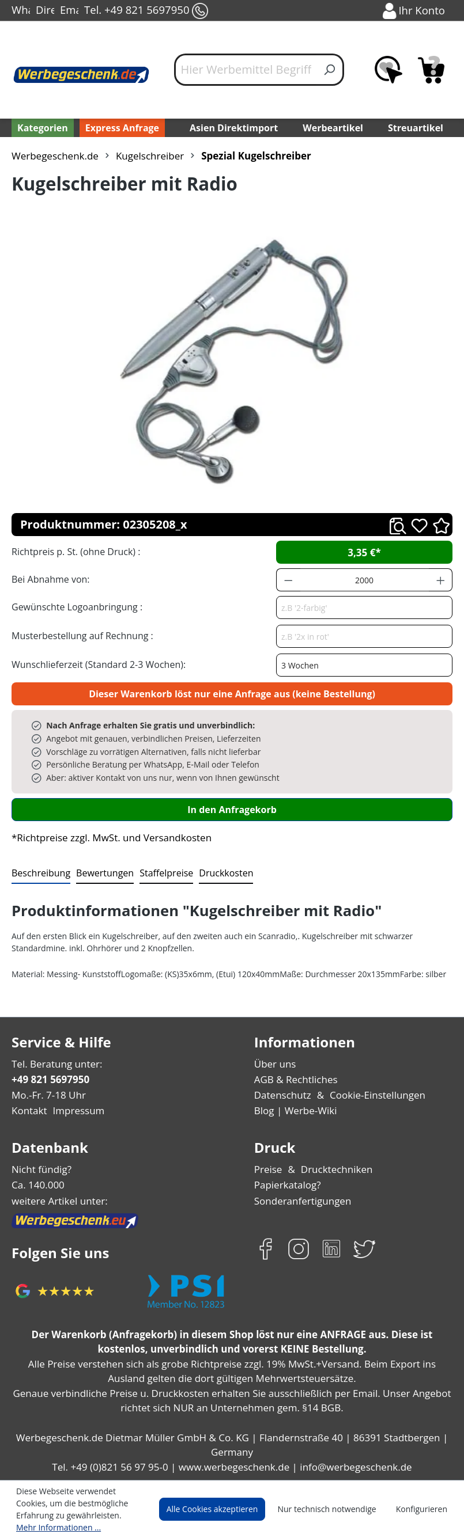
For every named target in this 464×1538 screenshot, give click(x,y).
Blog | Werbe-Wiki (293, 1110)
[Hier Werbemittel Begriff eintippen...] (245, 70)
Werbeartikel (333, 127)
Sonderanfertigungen (300, 1201)
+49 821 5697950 (50, 1079)
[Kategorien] (41, 128)
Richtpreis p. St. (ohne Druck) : (75, 551)
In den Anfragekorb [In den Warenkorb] (232, 809)
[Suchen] (330, 70)
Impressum (75, 1110)
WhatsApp (21, 11)
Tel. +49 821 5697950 (145, 11)
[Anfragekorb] (431, 69)
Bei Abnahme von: (49, 579)
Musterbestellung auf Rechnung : (79, 635)
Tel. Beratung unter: (54, 1064)
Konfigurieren (423, 1509)
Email (69, 11)
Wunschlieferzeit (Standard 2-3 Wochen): (96, 664)
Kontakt (28, 1110)
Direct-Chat (45, 11)
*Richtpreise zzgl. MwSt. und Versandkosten (108, 837)
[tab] (40, 873)
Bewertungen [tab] (101, 873)
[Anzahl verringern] (288, 579)
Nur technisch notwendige (333, 1509)
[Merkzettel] (388, 69)
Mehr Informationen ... (55, 1527)
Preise (268, 1169)
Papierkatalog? (286, 1185)
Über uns (274, 1064)
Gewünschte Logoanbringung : (74, 607)
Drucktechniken (333, 1169)
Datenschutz (281, 1095)
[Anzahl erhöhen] (441, 579)
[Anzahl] (364, 579)
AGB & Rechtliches (296, 1079)
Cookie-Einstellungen (373, 1095)
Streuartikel (418, 127)
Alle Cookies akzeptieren (223, 1509)
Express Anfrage (119, 127)
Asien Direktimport (234, 127)
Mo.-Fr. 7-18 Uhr (48, 1095)
